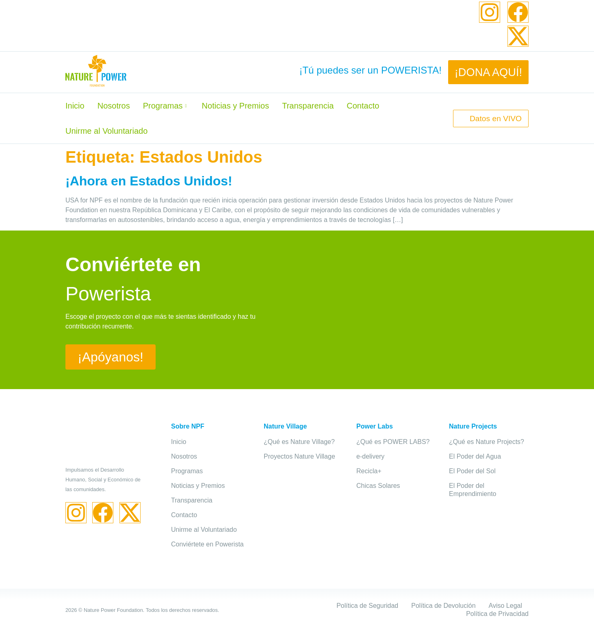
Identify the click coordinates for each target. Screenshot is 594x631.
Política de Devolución (443, 605)
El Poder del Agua (475, 456)
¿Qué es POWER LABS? (393, 441)
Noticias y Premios (235, 105)
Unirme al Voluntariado (106, 130)
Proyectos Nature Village (299, 456)
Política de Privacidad (497, 613)
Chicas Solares (378, 485)
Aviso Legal (505, 605)
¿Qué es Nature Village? (299, 441)
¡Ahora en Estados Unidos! (148, 181)
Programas (166, 105)
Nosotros (114, 105)
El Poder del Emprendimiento (472, 489)
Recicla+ (369, 471)
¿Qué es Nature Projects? (486, 441)
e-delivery (370, 456)
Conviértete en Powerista (207, 544)
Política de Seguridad (367, 605)
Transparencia (308, 105)
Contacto (363, 105)
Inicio (75, 105)
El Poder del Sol (472, 471)
